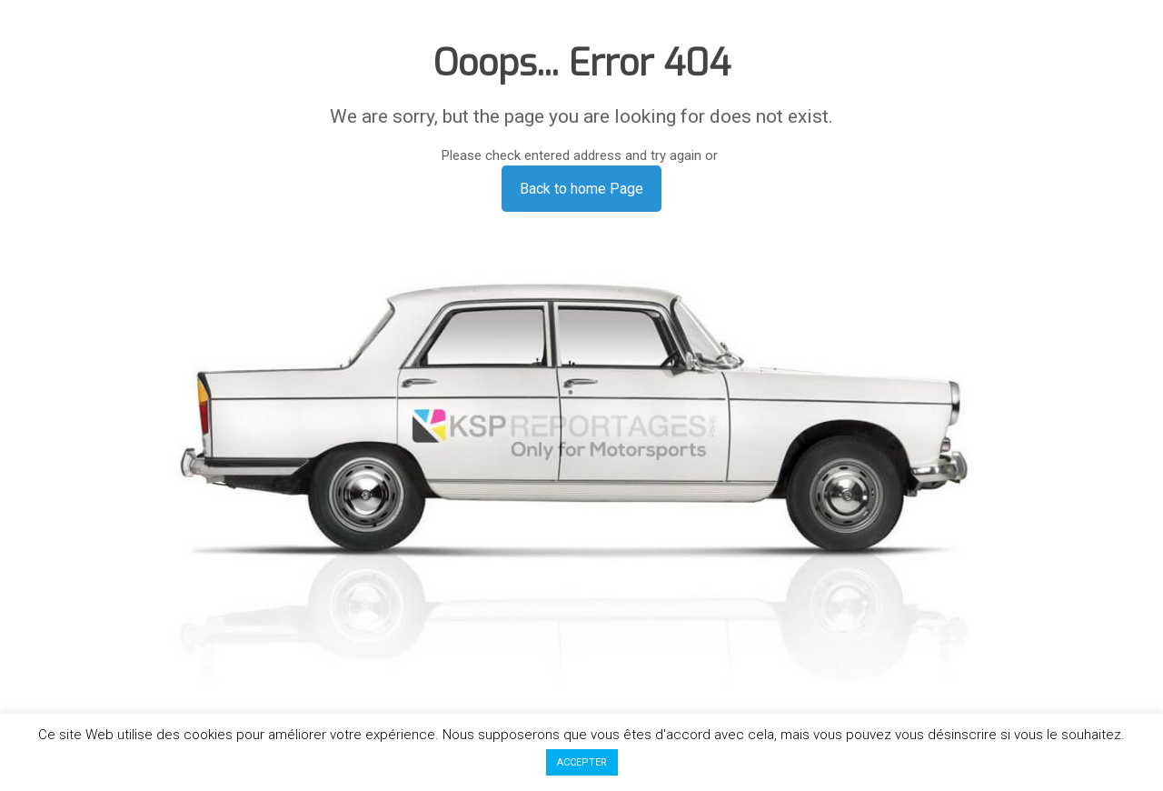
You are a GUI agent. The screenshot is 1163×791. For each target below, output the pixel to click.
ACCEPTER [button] (582, 762)
